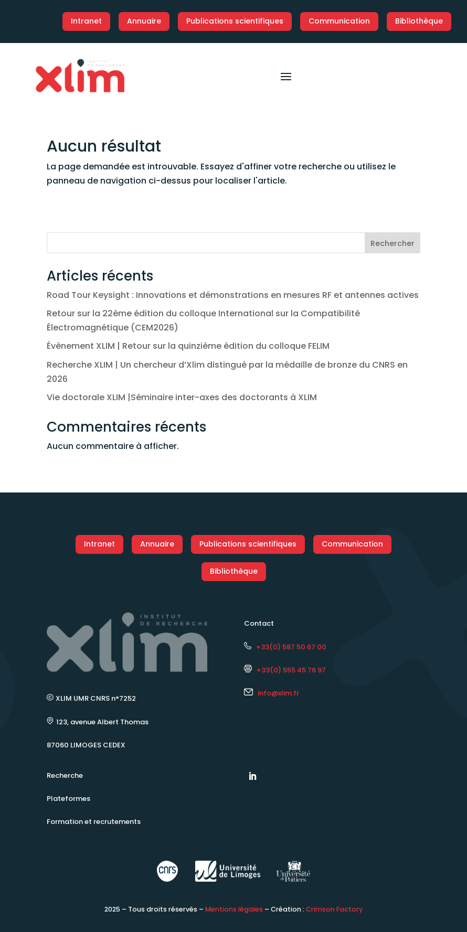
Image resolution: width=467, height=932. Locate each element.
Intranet (86, 21)
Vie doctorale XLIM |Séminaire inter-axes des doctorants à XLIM (182, 397)
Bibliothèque (419, 21)
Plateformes (68, 799)
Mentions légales (234, 909)
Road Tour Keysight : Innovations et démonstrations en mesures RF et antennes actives (233, 295)
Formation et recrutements (94, 822)
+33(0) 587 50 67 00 (285, 647)
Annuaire (144, 21)
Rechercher (392, 243)
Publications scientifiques (234, 21)
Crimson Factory (334, 909)
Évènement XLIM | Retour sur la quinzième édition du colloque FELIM (188, 346)
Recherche (65, 775)
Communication (339, 21)
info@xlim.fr (278, 693)
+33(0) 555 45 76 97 (285, 670)
